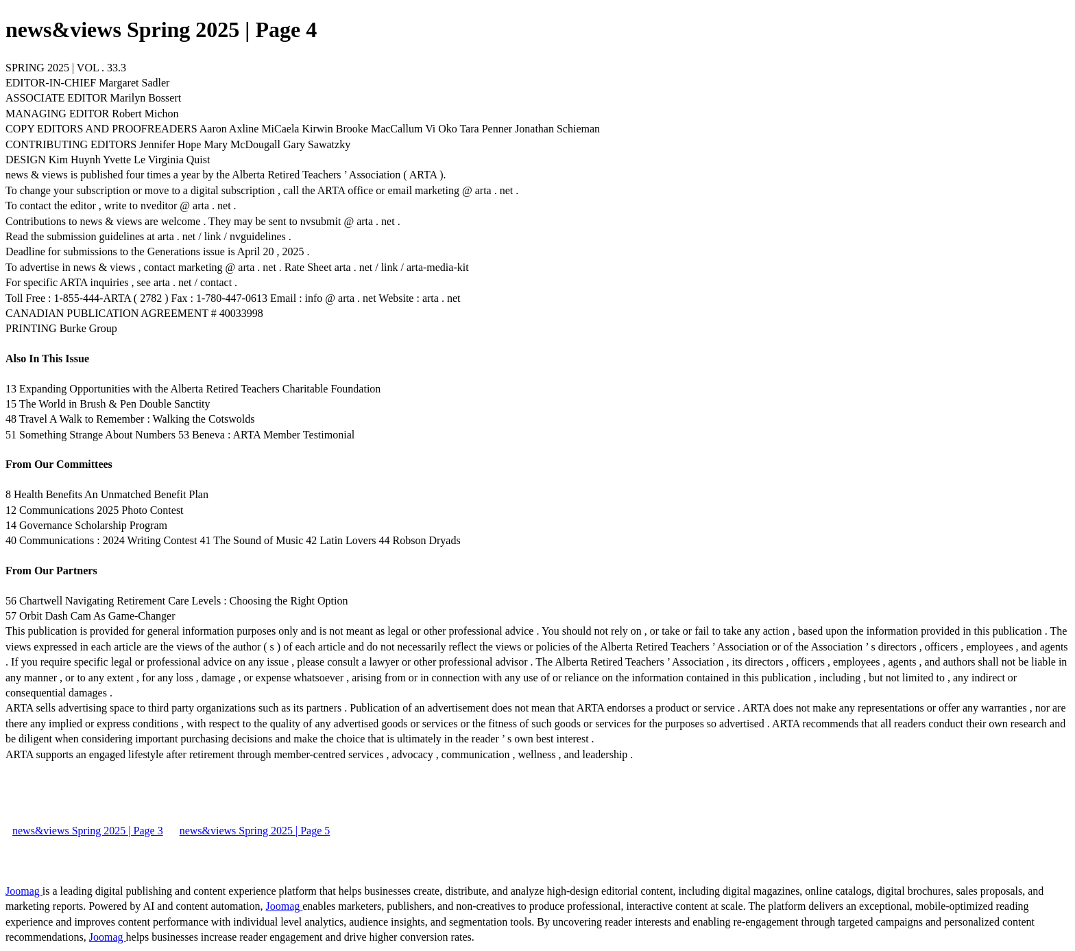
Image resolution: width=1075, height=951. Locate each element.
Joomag (24, 891)
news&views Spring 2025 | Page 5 (255, 830)
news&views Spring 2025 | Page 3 (87, 830)
